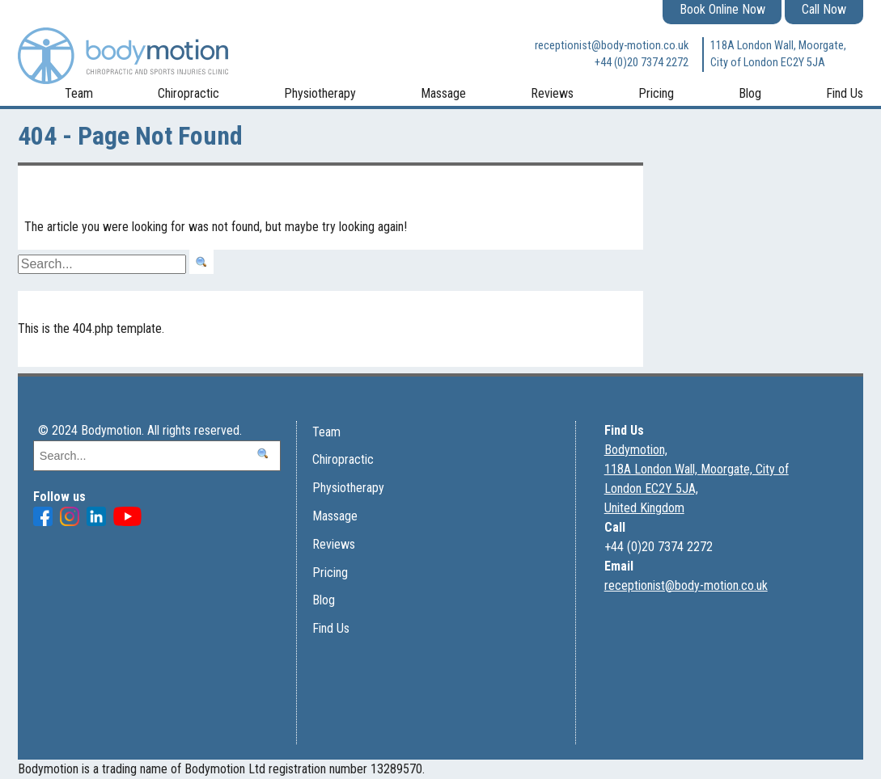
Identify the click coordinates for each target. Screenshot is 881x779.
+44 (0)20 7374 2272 (641, 62)
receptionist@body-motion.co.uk (611, 46)
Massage (443, 93)
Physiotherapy (320, 93)
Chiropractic (188, 93)
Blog (750, 93)
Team (79, 93)
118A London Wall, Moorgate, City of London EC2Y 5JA (778, 54)
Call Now (824, 9)
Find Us (844, 93)
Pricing (656, 93)
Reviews (552, 93)
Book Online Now (722, 9)
